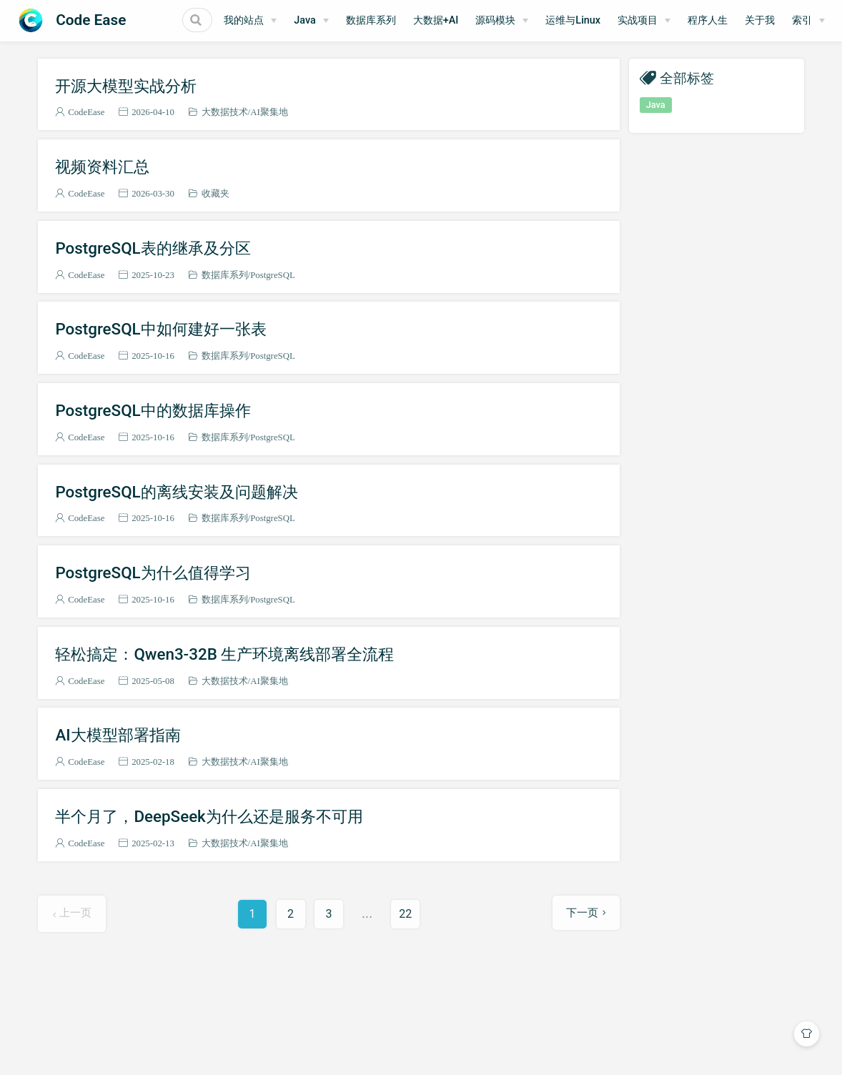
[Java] (347, 21)
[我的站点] (286, 21)
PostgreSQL (272, 274)
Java (341, 20)
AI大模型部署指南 (117, 734)
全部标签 (687, 77)
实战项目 (674, 20)
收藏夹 (215, 193)
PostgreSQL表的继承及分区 (152, 248)
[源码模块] (538, 21)
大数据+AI (472, 20)
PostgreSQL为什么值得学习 (152, 572)
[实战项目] (680, 21)
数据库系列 (407, 20)
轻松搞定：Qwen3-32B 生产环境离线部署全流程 (224, 654)
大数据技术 (225, 112)
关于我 (796, 20)
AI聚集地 (269, 112)
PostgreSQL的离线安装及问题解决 (176, 491)
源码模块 (532, 20)
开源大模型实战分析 (126, 85)
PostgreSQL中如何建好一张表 (160, 328)
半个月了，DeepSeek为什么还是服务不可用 (208, 816)
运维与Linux (609, 20)
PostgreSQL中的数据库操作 (152, 410)
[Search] (176, 20)
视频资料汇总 (102, 166)
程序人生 (744, 20)
